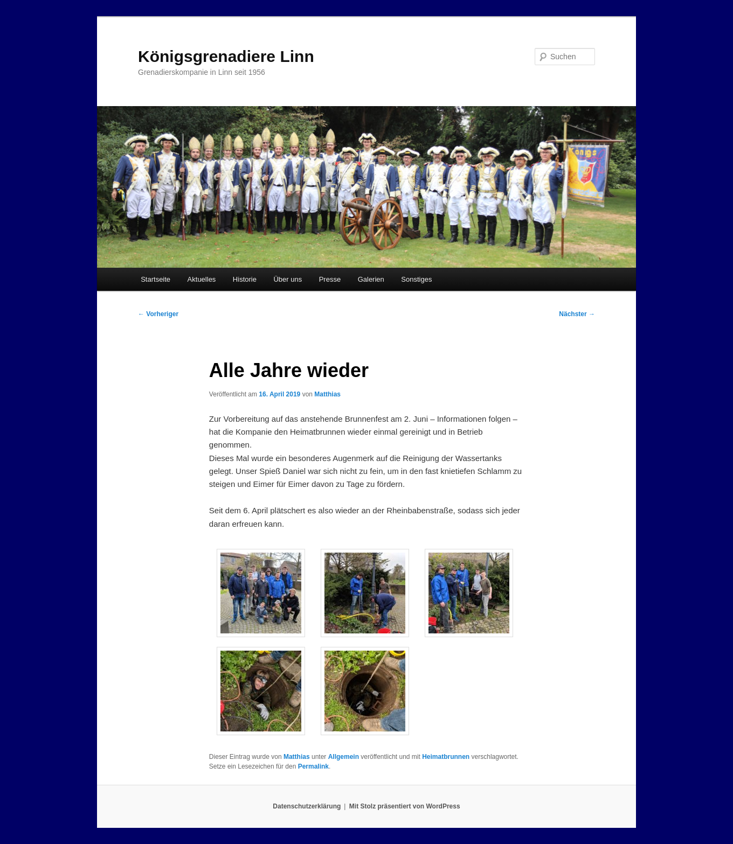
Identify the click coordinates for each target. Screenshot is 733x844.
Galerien (371, 279)
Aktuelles (202, 279)
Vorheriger (158, 314)
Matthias (327, 394)
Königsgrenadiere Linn (226, 56)
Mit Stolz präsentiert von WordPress (404, 806)
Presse (330, 279)
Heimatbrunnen (445, 757)
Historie (245, 279)
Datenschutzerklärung (307, 806)
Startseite (155, 279)
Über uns (287, 279)
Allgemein (343, 757)
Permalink (313, 766)
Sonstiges (416, 279)
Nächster (577, 314)
